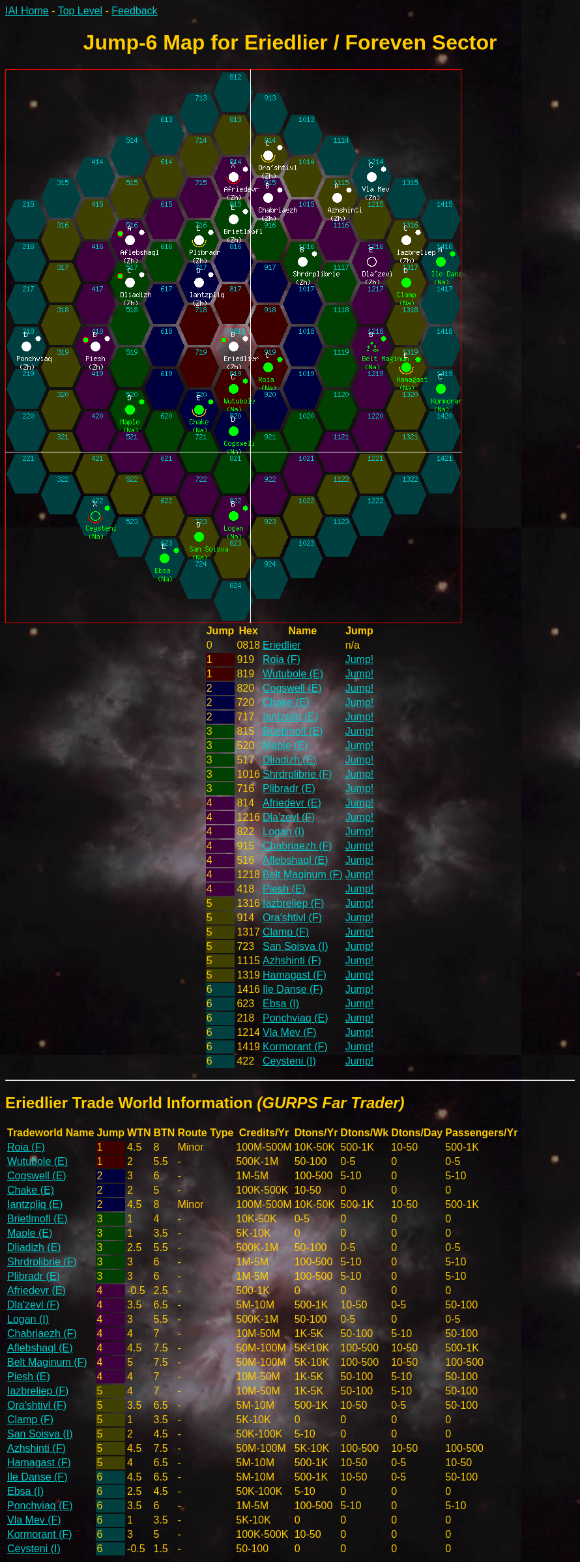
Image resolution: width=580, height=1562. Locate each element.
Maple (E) (285, 745)
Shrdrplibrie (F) (297, 774)
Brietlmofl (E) (293, 731)
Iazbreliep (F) (293, 903)
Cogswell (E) (292, 688)
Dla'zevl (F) (289, 817)
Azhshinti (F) (292, 960)
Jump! (359, 659)
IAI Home (27, 10)
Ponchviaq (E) (295, 1018)
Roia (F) (281, 659)
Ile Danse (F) (293, 989)
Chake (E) (286, 702)
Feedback (134, 10)
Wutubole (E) (293, 673)
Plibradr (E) (289, 788)
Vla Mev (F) (290, 1032)
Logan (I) (283, 831)
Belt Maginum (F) (303, 874)
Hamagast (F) (294, 974)
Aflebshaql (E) (295, 860)
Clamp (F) (286, 931)
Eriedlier (282, 645)
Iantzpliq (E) (290, 716)
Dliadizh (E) (290, 759)
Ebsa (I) (281, 1003)
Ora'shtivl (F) (292, 917)
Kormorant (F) (295, 1046)
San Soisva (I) (295, 946)
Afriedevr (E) (292, 802)
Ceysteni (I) (289, 1061)
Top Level (80, 10)
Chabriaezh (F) (297, 845)
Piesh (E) (284, 888)
